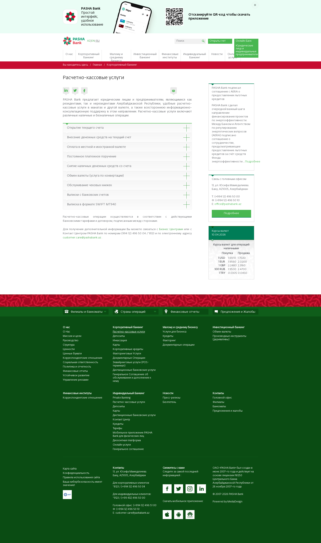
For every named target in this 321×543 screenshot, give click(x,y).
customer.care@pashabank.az (82, 237)
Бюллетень (169, 402)
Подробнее (252, 161)
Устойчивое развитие (76, 375)
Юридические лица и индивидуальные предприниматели (246, 50)
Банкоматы (219, 406)
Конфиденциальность (76, 473)
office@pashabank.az (227, 204)
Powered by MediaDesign (227, 502)
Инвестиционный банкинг (228, 327)
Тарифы (117, 428)
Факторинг (169, 340)
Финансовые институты (77, 393)
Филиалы (218, 402)
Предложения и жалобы (228, 411)
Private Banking (122, 398)
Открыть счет (217, 41)
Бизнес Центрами (171, 229)
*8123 (116, 487)
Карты (116, 345)
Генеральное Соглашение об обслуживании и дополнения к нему (132, 377)
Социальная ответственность (80, 362)
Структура (68, 345)
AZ (88, 41)
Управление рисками (75, 380)
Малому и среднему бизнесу (180, 327)
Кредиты (168, 336)
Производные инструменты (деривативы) (229, 338)
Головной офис (222, 398)
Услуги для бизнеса (174, 332)
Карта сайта (70, 469)
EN (93, 41)
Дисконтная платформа (127, 440)
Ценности (69, 349)
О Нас (66, 332)
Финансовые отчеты (75, 371)
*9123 (116, 498)
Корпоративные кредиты (128, 349)
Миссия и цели (72, 336)
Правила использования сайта (81, 477)
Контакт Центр (121, 419)
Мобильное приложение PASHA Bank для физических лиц (132, 434)
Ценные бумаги (72, 353)
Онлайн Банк (244, 41)
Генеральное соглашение (128, 449)
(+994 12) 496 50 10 (128, 509)
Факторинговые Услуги (127, 353)
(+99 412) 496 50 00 (133, 498)
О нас (66, 327)
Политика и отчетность (77, 367)
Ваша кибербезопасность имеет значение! (82, 484)
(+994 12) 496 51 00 (144, 505)
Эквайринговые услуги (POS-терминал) (131, 364)
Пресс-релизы (171, 398)
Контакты (218, 393)
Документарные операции (179, 345)
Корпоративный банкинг (122, 65)
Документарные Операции (129, 358)
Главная (97, 65)
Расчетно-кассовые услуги (129, 402)
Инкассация (120, 340)
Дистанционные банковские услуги (134, 370)
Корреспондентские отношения (82, 358)
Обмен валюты (222, 332)
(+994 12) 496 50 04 (133, 487)
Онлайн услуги (122, 445)
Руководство (70, 340)
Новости (168, 393)
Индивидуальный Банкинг (128, 393)
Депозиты (119, 336)
